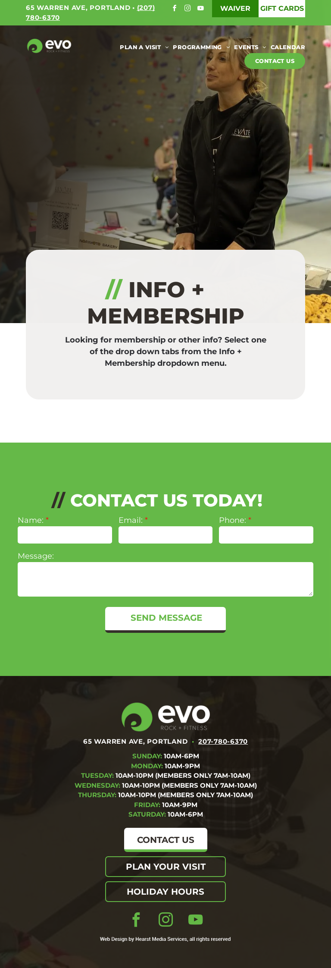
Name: (31, 520)
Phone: (232, 520)
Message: (36, 556)
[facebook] (175, 9)
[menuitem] (142, 47)
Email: (131, 520)
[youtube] (201, 9)
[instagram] (188, 9)
